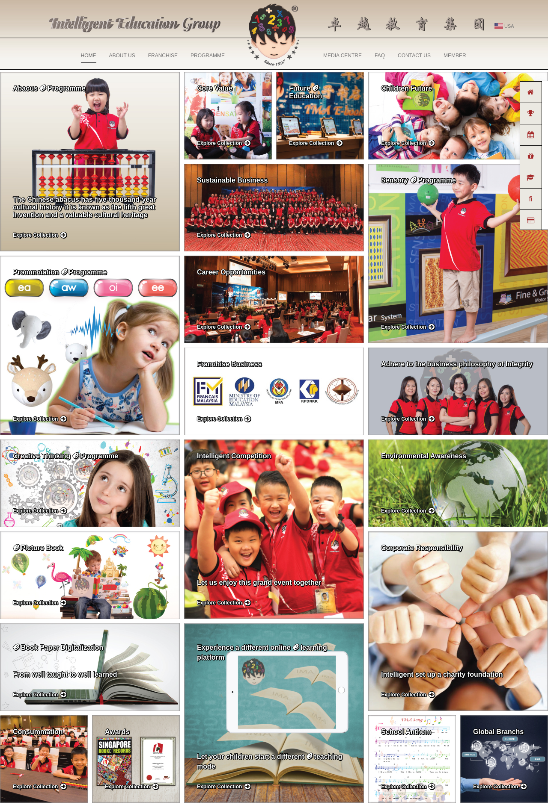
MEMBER (455, 56)
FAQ (380, 56)
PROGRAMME (208, 56)
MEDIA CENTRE (342, 56)
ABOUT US (122, 56)
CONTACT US (414, 56)
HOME (88, 58)
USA (504, 26)
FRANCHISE (163, 56)
